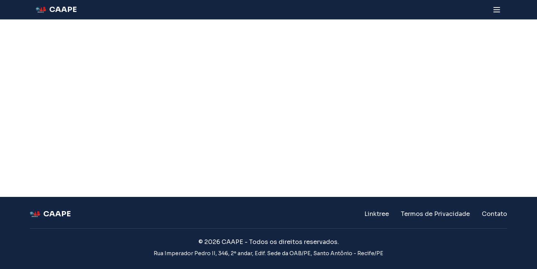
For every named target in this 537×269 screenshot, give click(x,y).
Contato (494, 214)
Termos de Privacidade (435, 214)
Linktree (376, 214)
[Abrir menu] (496, 9)
